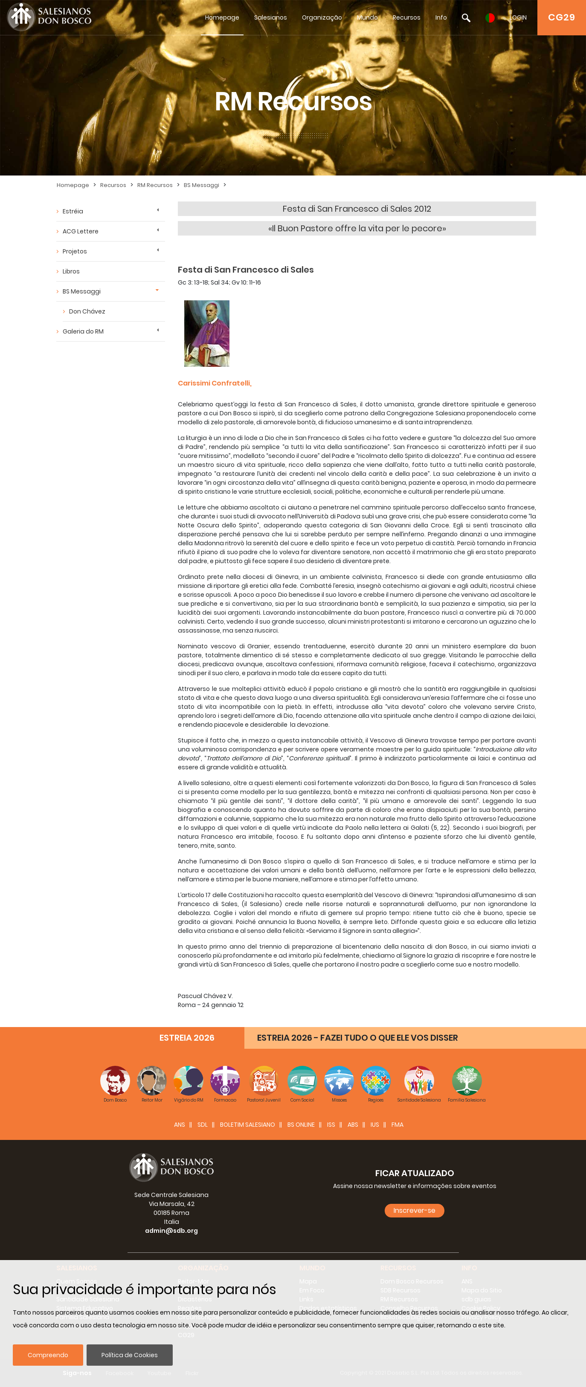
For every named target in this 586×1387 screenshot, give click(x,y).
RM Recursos (155, 185)
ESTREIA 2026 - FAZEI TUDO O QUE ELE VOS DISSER (357, 1038)
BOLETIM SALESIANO (247, 1124)
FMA (397, 1124)
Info (441, 17)
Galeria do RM (83, 331)
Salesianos (270, 17)
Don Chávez (87, 311)
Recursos (407, 17)
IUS (375, 1124)
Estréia (73, 211)
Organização (322, 17)
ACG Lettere (81, 231)
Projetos (75, 251)
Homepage (222, 17)
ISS (331, 1124)
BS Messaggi (201, 185)
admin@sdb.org (171, 1230)
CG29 (561, 17)
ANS (179, 1124)
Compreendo (48, 1355)
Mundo (367, 17)
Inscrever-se (414, 1210)
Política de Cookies (130, 1355)
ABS (353, 1124)
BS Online (301, 1124)
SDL (202, 1124)
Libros (71, 271)
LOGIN (518, 17)
